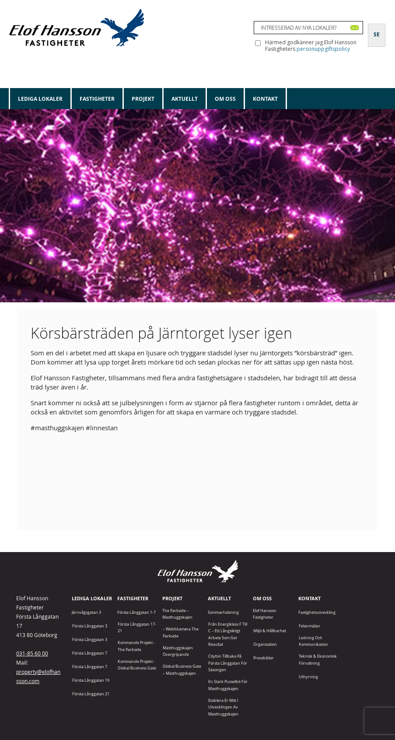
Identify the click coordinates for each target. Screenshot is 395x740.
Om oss (225, 99)
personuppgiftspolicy (323, 49)
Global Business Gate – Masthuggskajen (182, 669)
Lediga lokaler (40, 99)
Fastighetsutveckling (317, 612)
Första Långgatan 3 (89, 626)
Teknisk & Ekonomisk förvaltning (318, 659)
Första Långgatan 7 (89, 653)
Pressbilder (263, 658)
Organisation (265, 644)
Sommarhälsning (223, 612)
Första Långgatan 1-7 (136, 612)
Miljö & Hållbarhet (269, 631)
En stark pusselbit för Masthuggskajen (228, 685)
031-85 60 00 (32, 653)
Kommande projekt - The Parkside (136, 646)
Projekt (143, 99)
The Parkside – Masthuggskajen (177, 614)
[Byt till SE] (376, 29)
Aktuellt (184, 99)
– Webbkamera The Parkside (181, 632)
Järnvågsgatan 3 (86, 612)
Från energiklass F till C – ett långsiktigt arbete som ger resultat (227, 634)
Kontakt (265, 99)
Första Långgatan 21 (90, 694)
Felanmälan (309, 626)
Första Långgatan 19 (90, 680)
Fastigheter (97, 99)
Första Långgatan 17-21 (137, 627)
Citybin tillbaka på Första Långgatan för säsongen (227, 663)
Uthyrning (308, 677)
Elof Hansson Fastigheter (264, 614)
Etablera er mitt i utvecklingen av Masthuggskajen (223, 707)
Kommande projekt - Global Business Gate (137, 665)
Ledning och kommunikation (313, 641)
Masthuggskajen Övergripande (178, 651)
